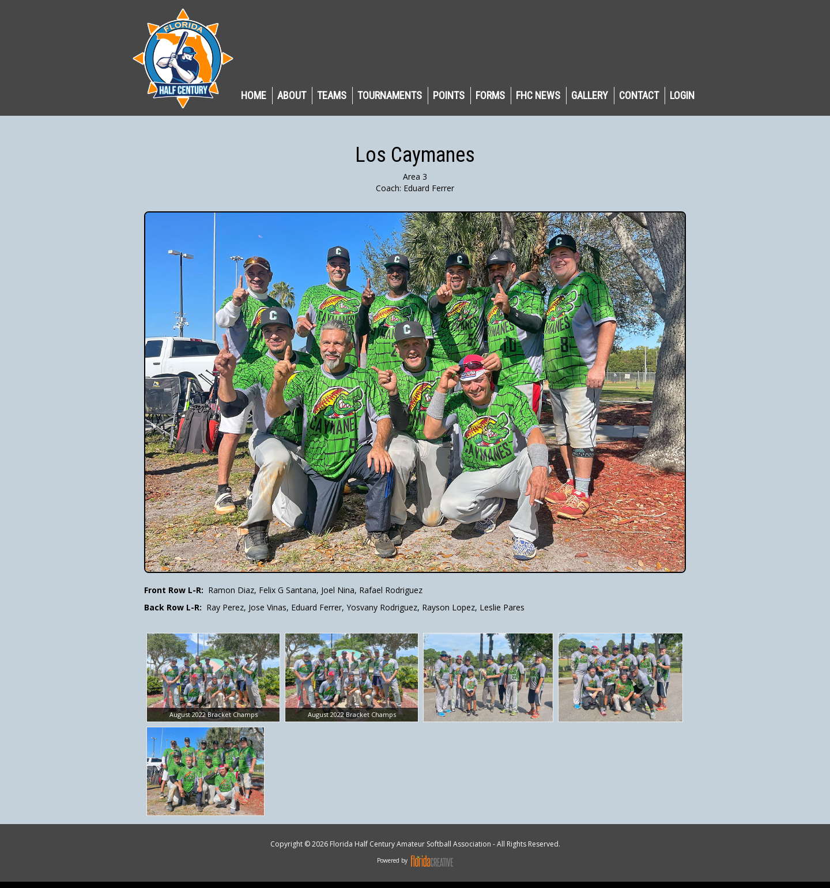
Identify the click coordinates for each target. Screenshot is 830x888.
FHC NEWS (538, 95)
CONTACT (639, 95)
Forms (490, 95)
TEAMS (331, 95)
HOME (253, 95)
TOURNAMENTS (389, 95)
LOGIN (682, 95)
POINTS (449, 95)
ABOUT (291, 95)
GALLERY (589, 95)
